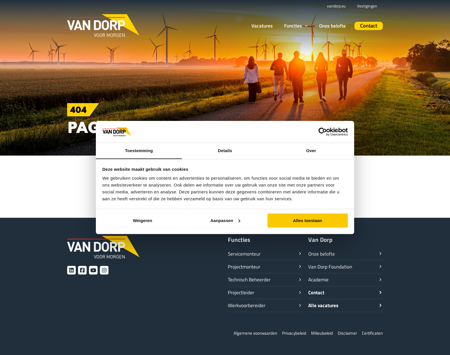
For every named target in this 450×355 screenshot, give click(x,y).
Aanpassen (225, 220)
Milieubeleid (322, 333)
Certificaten (372, 333)
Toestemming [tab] (139, 150)
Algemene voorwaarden (255, 333)
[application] (313, 26)
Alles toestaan (307, 220)
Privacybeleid (294, 333)
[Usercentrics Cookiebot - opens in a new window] (323, 131)
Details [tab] (225, 150)
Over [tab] (311, 150)
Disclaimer (347, 333)
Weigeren (142, 220)
